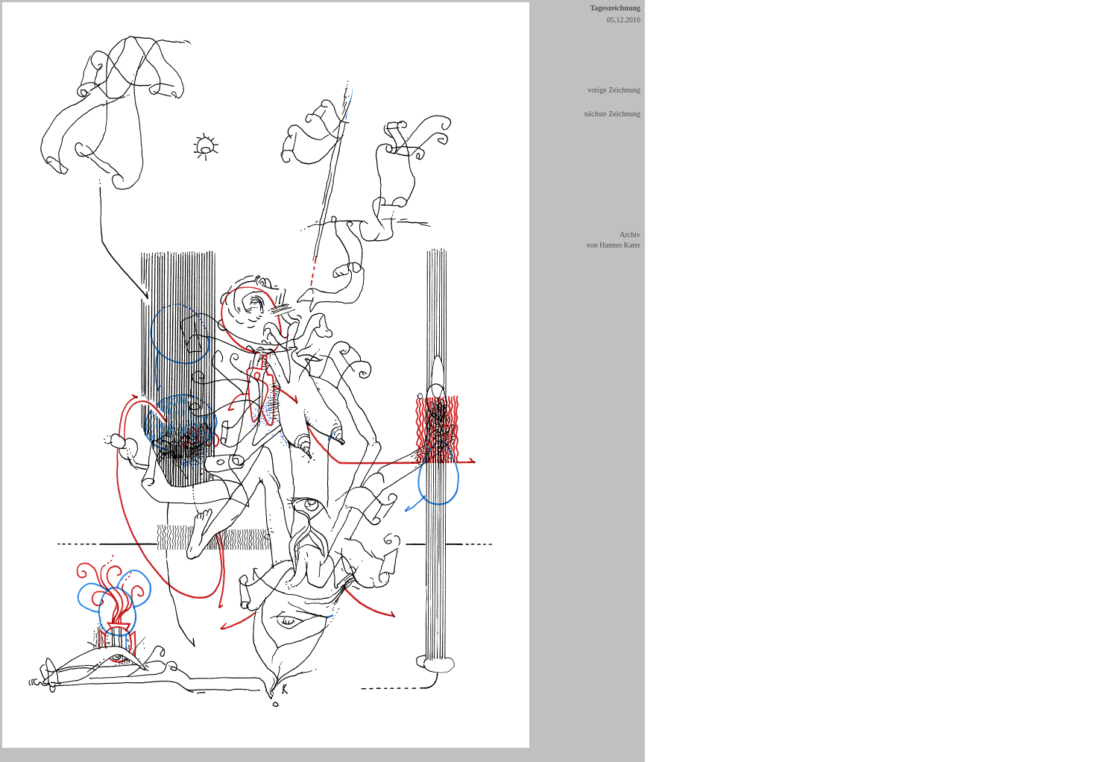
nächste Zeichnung (612, 114)
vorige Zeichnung (613, 90)
